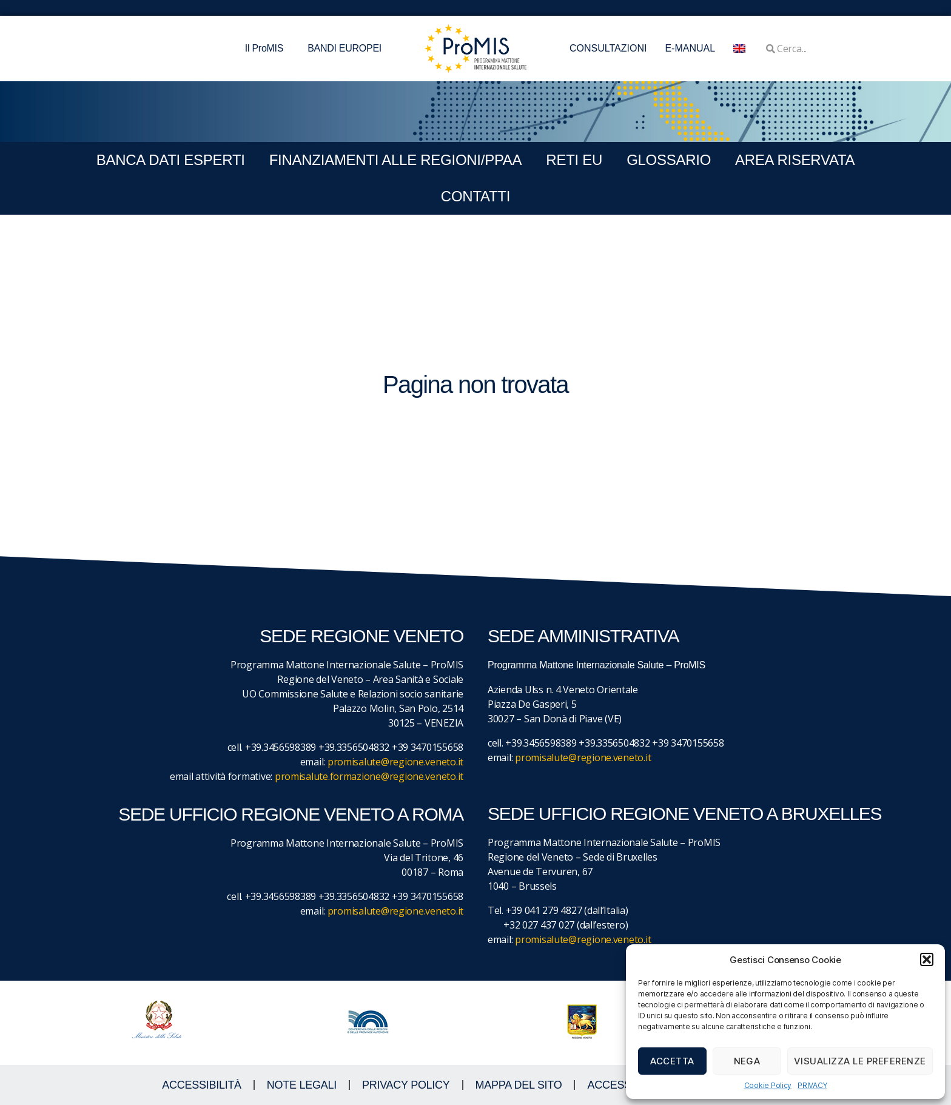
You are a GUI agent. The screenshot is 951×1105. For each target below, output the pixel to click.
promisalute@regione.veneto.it (395, 761)
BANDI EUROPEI (344, 48)
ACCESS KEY (621, 1085)
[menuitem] (739, 48)
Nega (747, 1061)
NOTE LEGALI (302, 1085)
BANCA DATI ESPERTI (170, 160)
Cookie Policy (768, 1085)
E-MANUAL (690, 48)
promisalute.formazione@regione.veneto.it (369, 776)
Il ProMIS (267, 48)
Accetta (672, 1061)
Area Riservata (795, 160)
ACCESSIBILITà (201, 1085)
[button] (927, 959)
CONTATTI (475, 196)
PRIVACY (812, 1085)
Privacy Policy (406, 1085)
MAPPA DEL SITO (519, 1085)
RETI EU (574, 160)
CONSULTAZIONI (608, 48)
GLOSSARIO (669, 160)
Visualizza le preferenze (860, 1061)
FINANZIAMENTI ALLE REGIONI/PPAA (395, 160)
